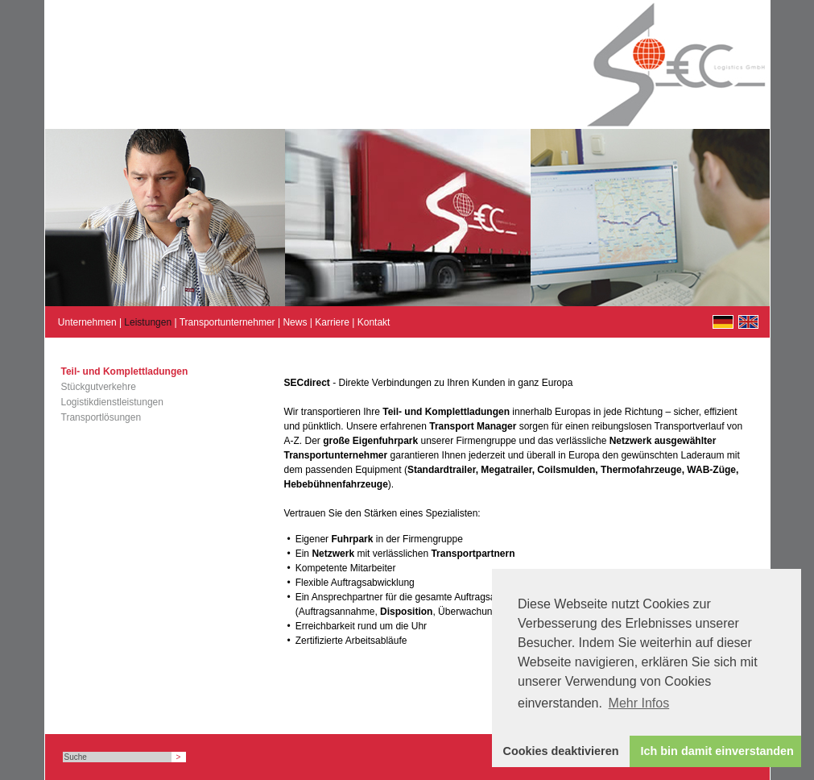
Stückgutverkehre (98, 386)
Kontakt (373, 322)
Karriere (332, 322)
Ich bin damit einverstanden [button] (717, 751)
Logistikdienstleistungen (112, 402)
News (295, 322)
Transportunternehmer (227, 322)
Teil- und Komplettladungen (124, 371)
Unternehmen (87, 322)
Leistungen (147, 322)
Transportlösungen (101, 417)
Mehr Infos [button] (639, 703)
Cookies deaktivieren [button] (561, 751)
